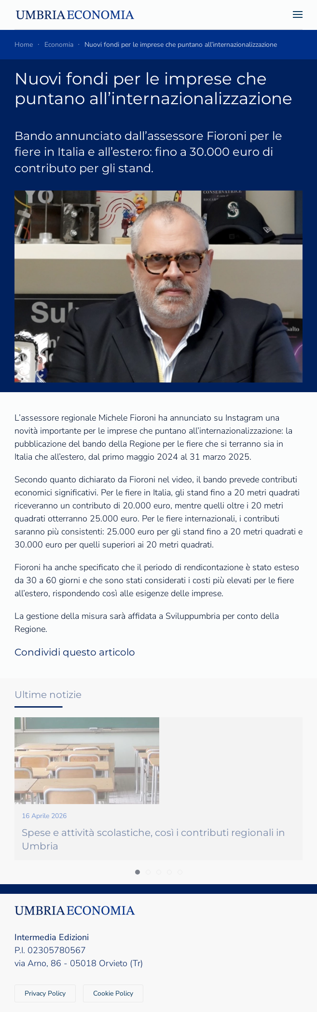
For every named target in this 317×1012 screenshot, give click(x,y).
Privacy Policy (45, 993)
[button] (298, 14)
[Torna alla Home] (74, 14)
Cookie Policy (113, 993)
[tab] (137, 872)
